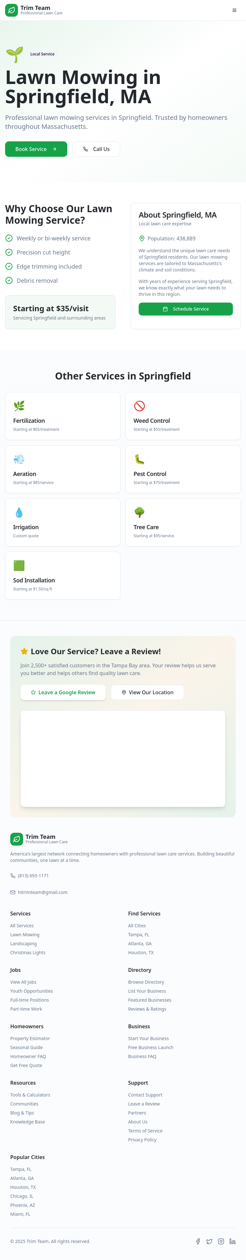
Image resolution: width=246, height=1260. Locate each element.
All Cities (137, 925)
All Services (22, 925)
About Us (137, 1122)
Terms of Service (145, 1131)
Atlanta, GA (140, 943)
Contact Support (145, 1095)
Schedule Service (186, 309)
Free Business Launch (151, 1047)
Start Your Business (148, 1038)
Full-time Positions (29, 1000)
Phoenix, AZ (22, 1205)
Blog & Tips (22, 1113)
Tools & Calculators (30, 1095)
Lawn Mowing (24, 934)
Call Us (96, 149)
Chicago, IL (21, 1196)
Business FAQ (142, 1056)
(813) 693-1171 (29, 875)
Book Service (36, 149)
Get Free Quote (26, 1065)
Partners (137, 1113)
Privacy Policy (142, 1140)
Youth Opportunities (31, 991)
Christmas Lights (27, 952)
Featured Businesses (149, 1000)
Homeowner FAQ (28, 1056)
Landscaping (23, 943)
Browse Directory (146, 982)
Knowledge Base (27, 1122)
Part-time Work (26, 1009)
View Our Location (147, 692)
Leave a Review (144, 1104)
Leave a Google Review (63, 692)
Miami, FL (20, 1214)
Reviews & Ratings (147, 1009)
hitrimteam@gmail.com (39, 892)
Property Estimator (30, 1038)
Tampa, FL (138, 934)
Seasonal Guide (26, 1047)
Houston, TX (141, 952)
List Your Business (147, 991)
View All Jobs (23, 982)
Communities (24, 1104)
